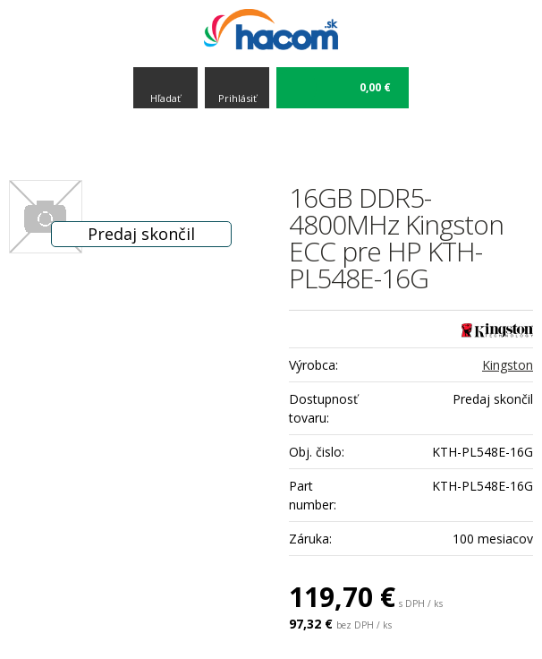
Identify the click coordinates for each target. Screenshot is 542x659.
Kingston (507, 364)
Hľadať (165, 98)
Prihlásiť (237, 98)
